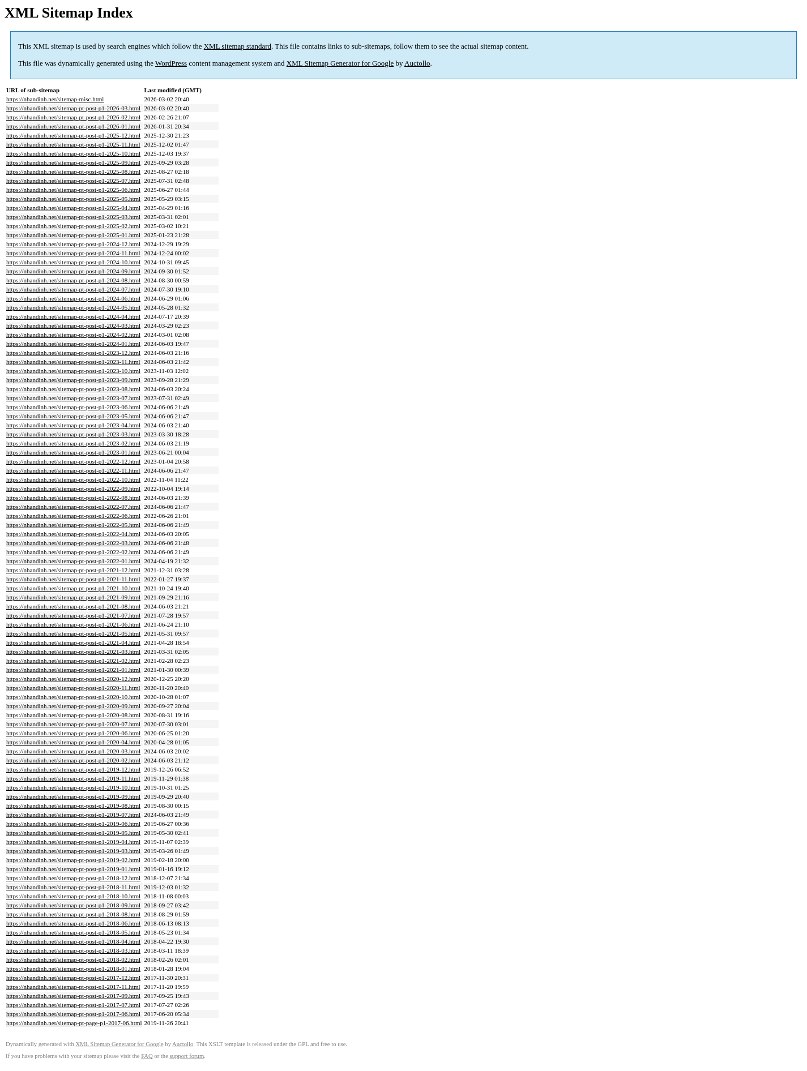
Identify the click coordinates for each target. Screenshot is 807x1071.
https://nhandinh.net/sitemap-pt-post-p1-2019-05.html (73, 832)
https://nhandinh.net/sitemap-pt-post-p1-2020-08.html (73, 715)
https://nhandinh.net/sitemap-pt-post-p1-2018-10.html (73, 896)
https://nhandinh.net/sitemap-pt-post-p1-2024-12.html (73, 244)
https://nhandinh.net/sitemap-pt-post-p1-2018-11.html (73, 887)
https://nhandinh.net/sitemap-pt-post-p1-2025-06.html (73, 189)
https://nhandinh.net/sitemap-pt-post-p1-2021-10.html (73, 588)
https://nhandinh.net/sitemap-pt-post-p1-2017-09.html (73, 995)
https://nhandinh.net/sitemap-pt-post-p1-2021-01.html (73, 669)
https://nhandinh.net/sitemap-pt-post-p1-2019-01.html (73, 869)
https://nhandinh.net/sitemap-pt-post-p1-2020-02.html (73, 760)
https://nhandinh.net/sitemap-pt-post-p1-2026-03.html (73, 108)
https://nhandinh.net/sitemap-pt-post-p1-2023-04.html (73, 425)
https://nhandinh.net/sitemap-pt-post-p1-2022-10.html (73, 479)
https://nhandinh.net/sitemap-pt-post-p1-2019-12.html (73, 769)
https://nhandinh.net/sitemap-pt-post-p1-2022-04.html (73, 533)
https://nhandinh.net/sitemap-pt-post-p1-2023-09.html (73, 379)
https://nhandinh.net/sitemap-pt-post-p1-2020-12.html (73, 678)
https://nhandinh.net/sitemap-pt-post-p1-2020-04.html (73, 742)
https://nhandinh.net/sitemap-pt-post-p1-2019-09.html (73, 796)
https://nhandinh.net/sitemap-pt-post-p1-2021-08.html (73, 606)
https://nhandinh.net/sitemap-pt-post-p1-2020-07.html (73, 724)
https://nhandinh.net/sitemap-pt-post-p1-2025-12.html (73, 135)
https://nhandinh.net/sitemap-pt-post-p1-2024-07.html (73, 289)
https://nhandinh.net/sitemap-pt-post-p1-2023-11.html (73, 361)
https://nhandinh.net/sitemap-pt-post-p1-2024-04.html (73, 316)
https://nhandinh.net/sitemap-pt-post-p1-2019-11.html (73, 778)
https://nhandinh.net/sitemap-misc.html (55, 99)
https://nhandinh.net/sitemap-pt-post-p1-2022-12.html (73, 461)
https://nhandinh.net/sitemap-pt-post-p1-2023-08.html (73, 388)
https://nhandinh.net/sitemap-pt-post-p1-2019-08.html (73, 805)
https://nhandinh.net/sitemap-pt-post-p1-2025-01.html (73, 235)
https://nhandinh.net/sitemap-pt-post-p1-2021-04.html (73, 642)
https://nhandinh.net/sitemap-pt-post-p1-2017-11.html (73, 986)
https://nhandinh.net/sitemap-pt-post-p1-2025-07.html (73, 180)
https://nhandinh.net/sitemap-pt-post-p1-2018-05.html (73, 932)
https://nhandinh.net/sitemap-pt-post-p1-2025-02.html (73, 225)
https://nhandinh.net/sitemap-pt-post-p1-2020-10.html (73, 696)
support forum (187, 1056)
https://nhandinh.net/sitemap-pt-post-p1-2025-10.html (73, 153)
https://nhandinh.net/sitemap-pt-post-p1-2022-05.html (73, 524)
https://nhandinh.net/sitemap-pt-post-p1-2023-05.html (73, 416)
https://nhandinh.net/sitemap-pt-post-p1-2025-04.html (73, 207)
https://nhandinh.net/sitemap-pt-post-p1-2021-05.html (73, 633)
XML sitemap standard (237, 46)
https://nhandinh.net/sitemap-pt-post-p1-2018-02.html (73, 959)
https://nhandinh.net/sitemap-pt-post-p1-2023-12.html (73, 352)
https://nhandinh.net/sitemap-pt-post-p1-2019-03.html (73, 850)
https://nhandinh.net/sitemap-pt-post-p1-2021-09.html (73, 597)
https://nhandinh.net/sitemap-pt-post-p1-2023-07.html (73, 398)
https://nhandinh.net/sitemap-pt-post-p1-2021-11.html (73, 579)
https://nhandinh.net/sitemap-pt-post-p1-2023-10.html (73, 370)
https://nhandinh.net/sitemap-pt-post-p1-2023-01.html (73, 452)
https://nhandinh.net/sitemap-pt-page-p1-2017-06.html (74, 1022)
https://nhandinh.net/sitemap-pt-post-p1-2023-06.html (73, 407)
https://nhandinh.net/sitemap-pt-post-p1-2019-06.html (73, 823)
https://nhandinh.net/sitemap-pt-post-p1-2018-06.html (73, 923)
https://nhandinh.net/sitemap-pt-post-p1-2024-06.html (73, 298)
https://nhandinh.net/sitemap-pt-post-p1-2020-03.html (73, 751)
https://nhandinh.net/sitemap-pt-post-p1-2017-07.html (73, 1004)
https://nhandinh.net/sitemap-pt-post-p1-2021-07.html (73, 615)
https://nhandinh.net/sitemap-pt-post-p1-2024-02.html (73, 334)
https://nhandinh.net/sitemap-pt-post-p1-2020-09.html (73, 705)
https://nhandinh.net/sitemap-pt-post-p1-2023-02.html (73, 443)
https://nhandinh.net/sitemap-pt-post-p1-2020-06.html (73, 733)
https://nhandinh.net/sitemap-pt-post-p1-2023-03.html (73, 434)
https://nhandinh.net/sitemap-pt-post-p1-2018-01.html (73, 968)
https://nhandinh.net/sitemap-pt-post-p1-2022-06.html (73, 515)
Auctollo (417, 63)
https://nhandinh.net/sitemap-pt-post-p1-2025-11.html (73, 144)
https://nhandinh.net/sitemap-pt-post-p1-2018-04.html (73, 941)
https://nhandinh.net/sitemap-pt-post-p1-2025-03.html (73, 216)
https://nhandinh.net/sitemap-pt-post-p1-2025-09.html (73, 162)
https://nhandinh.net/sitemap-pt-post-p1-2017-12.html (73, 977)
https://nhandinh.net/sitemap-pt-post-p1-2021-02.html (73, 660)
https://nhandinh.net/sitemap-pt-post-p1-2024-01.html (73, 343)
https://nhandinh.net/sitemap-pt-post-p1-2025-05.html (73, 198)
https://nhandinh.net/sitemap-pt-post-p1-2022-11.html (73, 470)
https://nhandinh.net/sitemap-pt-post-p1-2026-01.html (73, 126)
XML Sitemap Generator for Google (340, 63)
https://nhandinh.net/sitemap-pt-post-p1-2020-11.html (73, 687)
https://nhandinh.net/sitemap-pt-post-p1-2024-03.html (73, 325)
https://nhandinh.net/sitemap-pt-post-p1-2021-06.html (73, 624)
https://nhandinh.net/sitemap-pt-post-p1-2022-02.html (73, 552)
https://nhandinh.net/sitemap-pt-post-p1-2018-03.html (73, 950)
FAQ (147, 1056)
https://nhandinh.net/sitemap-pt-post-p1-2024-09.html (73, 271)
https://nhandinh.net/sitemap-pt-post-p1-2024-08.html (73, 280)
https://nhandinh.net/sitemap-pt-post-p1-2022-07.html (73, 506)
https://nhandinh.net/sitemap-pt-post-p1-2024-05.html (73, 307)
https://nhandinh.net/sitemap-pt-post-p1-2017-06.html (73, 1013)
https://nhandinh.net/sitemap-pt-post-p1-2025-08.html (73, 171)
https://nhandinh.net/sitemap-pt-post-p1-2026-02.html (73, 117)
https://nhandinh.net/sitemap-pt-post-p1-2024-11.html (73, 253)
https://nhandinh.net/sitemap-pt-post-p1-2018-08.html (73, 914)
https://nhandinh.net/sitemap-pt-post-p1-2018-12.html (73, 878)
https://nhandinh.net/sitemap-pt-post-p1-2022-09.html (73, 488)
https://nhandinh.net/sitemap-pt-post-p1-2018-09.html (73, 905)
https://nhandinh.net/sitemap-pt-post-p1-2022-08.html (73, 497)
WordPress (171, 63)
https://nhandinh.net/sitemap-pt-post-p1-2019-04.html (73, 841)
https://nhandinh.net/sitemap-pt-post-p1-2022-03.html (73, 542)
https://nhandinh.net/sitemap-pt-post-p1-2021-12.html (73, 570)
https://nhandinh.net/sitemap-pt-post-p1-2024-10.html (73, 262)
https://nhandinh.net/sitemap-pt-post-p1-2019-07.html (73, 814)
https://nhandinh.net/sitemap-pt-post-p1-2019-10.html (73, 787)
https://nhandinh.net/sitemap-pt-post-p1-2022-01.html (73, 561)
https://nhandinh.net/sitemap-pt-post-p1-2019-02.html (73, 859)
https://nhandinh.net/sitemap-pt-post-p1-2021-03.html (73, 651)
